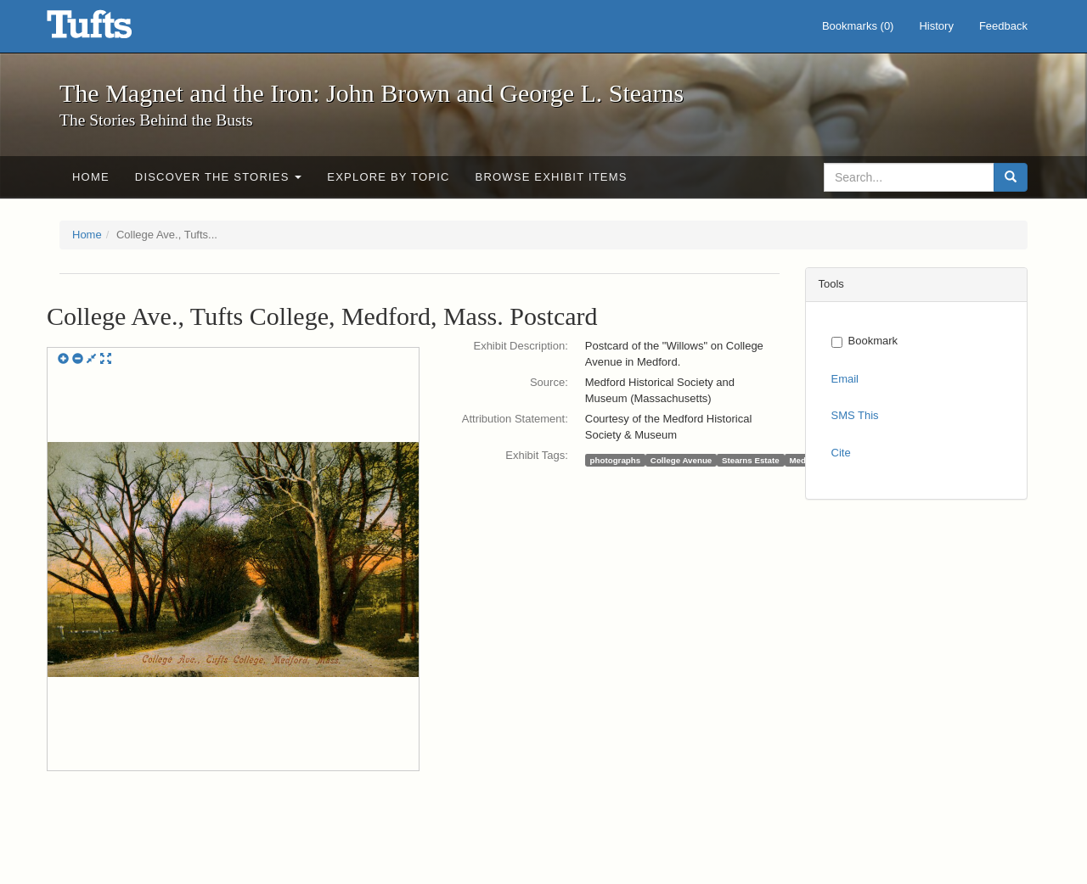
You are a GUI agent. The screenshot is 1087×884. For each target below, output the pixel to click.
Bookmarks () (858, 26)
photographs (615, 459)
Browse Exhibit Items (552, 177)
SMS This (855, 415)
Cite (841, 452)
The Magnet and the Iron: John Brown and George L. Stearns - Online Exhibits (110, 29)
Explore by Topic (388, 177)
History (936, 26)
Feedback (1003, 26)
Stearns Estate (751, 459)
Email (845, 378)
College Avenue (681, 459)
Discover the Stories (218, 177)
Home (91, 177)
